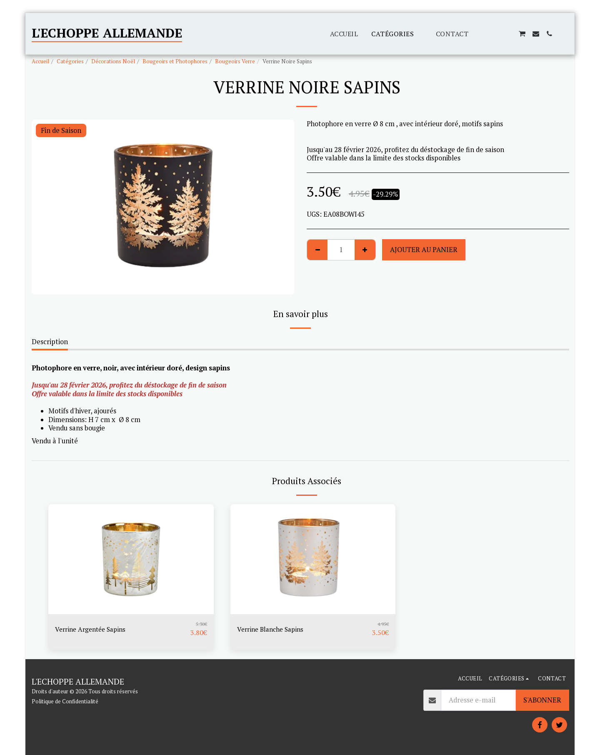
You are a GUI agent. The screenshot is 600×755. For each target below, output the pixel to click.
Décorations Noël (113, 61)
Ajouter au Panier (424, 249)
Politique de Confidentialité (65, 701)
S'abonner (542, 700)
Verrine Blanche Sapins (273, 629)
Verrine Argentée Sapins (93, 629)
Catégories (70, 61)
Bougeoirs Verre (235, 61)
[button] (481, 33)
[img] (131, 559)
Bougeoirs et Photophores (175, 61)
